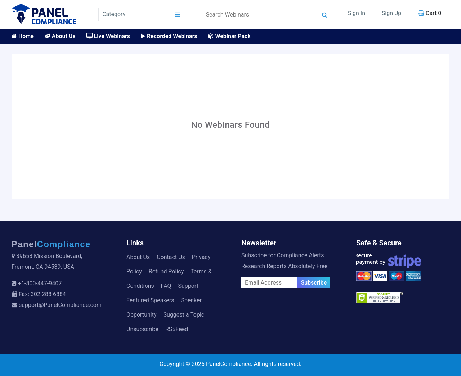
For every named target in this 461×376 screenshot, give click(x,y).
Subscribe (314, 282)
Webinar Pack (229, 36)
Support (188, 285)
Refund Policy (166, 271)
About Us (60, 36)
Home (23, 36)
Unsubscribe (142, 329)
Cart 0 (429, 13)
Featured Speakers (150, 300)
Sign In (356, 13)
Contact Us (171, 257)
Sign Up (392, 13)
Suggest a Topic (183, 314)
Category (113, 14)
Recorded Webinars (169, 36)
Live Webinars (108, 36)
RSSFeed (176, 329)
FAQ (166, 285)
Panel (51, 244)
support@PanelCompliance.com (60, 305)
